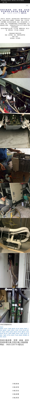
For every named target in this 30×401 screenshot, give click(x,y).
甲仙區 (16, 335)
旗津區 (21, 328)
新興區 (1, 328)
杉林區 (12, 335)
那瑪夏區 (25, 335)
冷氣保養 (15, 387)
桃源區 (20, 335)
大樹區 (21, 333)
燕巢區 (11, 332)
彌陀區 (23, 332)
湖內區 (1, 333)
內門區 (8, 335)
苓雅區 (9, 328)
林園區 (13, 333)
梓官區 (19, 332)
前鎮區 (25, 328)
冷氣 (3, 2)
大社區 (20, 330)
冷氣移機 (15, 394)
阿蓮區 (3, 332)
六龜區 (4, 335)
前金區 (5, 328)
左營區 (12, 330)
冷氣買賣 (15, 398)
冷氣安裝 (15, 391)
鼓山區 (17, 328)
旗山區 (25, 333)
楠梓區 (4, 330)
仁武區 (16, 330)
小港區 (8, 330)
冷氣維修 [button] (15, 384)
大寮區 (9, 333)
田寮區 (7, 332)
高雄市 (1, 327)
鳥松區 (17, 333)
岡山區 (24, 330)
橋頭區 (15, 332)
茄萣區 (4, 336)
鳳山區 (5, 333)
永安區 (27, 332)
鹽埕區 (13, 328)
